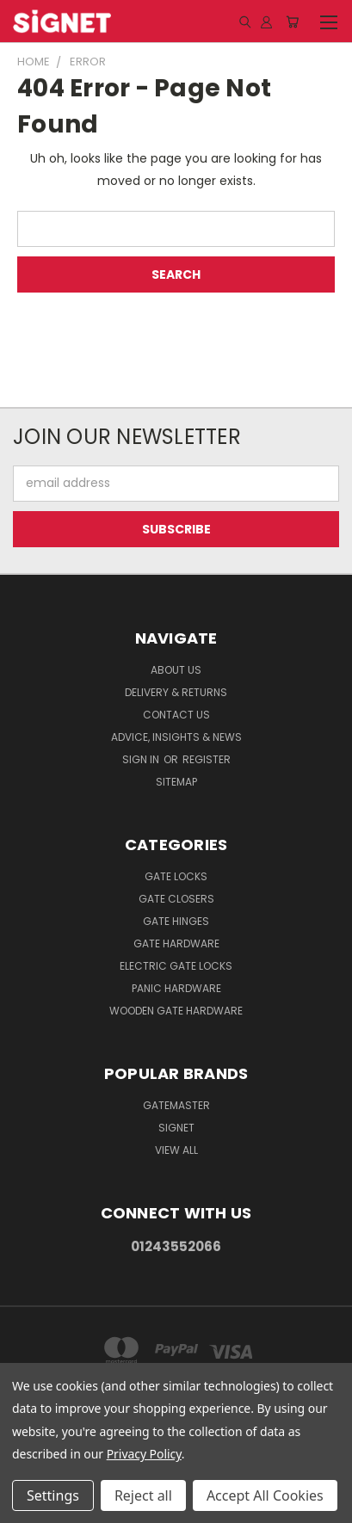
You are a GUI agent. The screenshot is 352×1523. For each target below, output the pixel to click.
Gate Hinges (176, 921)
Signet (176, 1127)
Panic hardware (176, 988)
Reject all (143, 1495)
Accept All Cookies (265, 1495)
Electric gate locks (176, 966)
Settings (53, 1495)
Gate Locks (176, 876)
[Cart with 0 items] (292, 21)
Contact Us (176, 714)
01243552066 (176, 1246)
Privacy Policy (144, 1454)
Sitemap (176, 781)
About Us (176, 670)
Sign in (142, 759)
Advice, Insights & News (176, 737)
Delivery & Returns (176, 692)
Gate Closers (176, 898)
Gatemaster (176, 1105)
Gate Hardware (176, 943)
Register (206, 759)
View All (176, 1150)
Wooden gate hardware (176, 1010)
